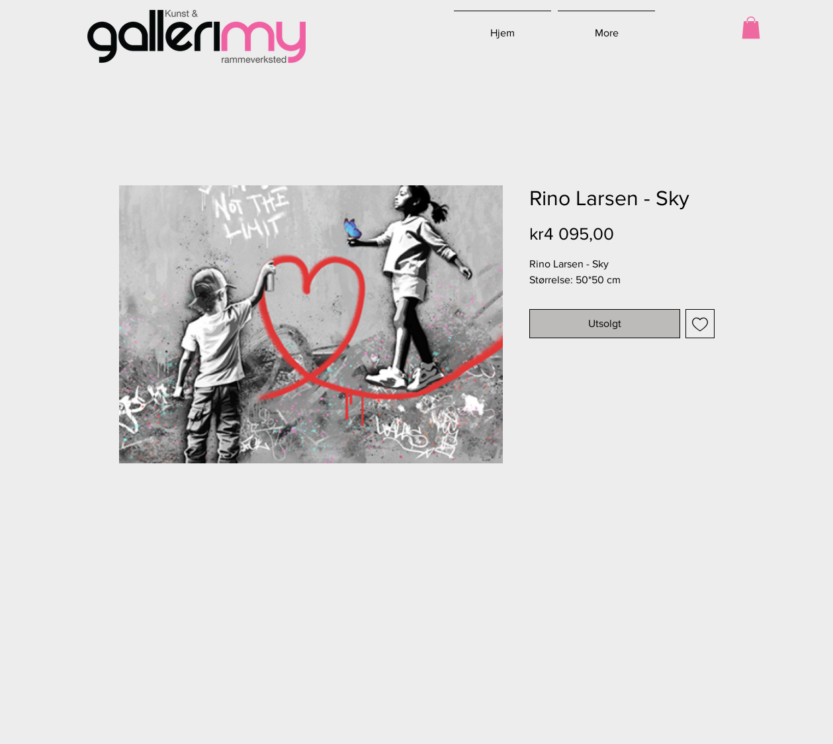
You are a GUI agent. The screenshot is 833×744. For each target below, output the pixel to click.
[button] (751, 27)
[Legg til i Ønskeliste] (700, 323)
